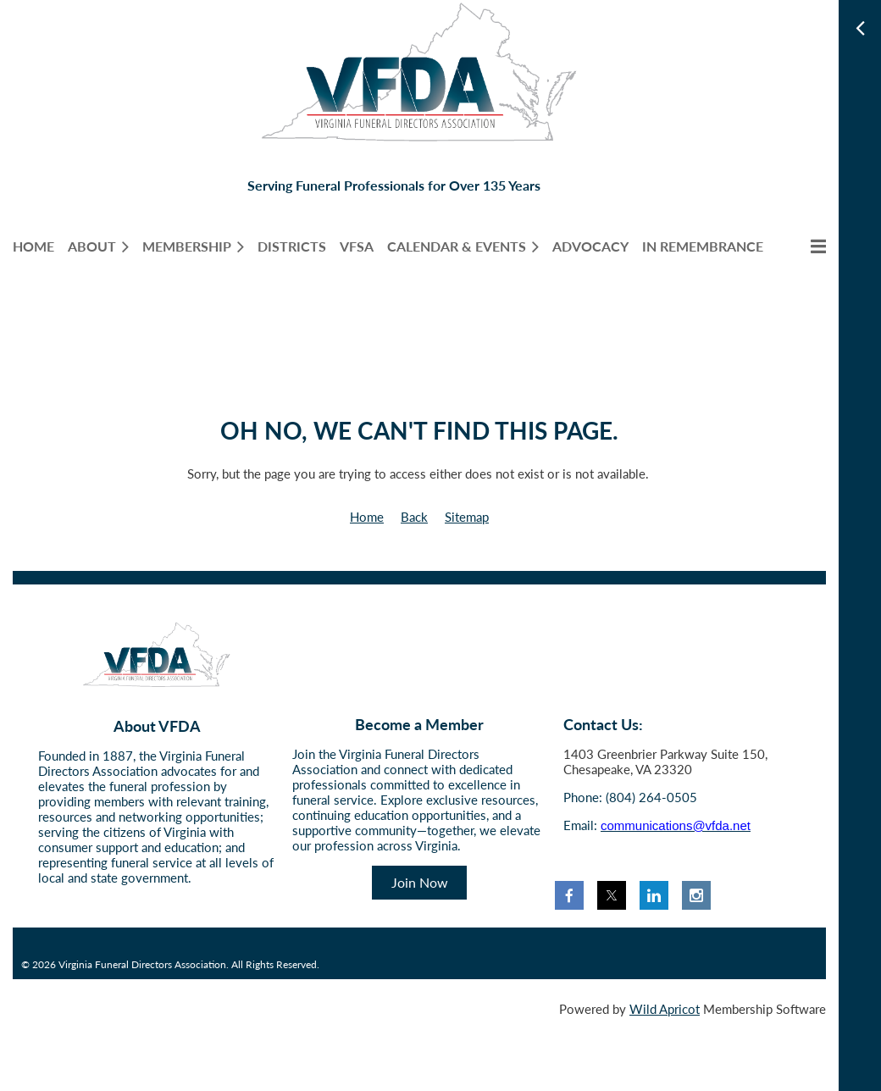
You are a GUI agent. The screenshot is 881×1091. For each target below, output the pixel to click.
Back (414, 516)
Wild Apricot (664, 1008)
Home (367, 516)
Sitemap (467, 516)
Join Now (419, 882)
